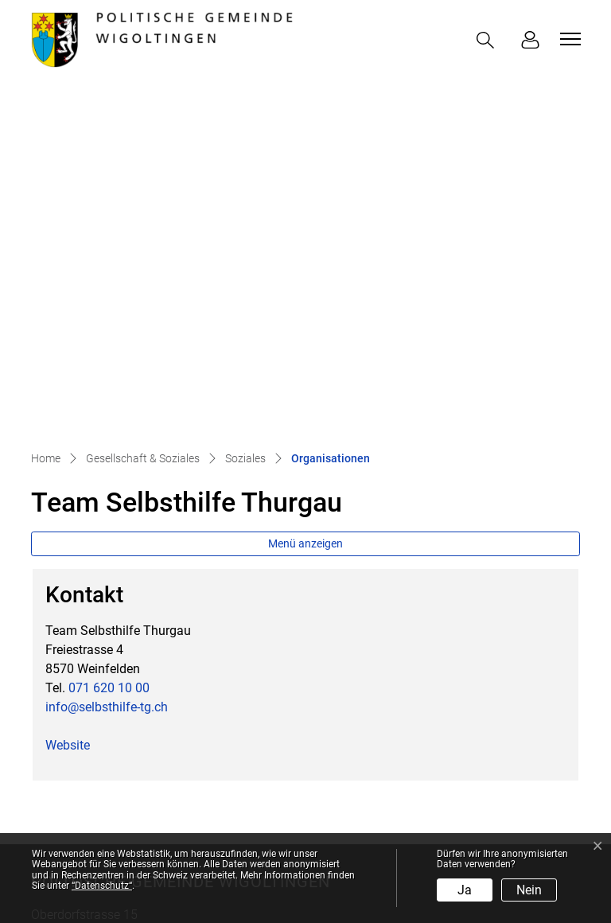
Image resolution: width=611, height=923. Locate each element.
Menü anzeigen (305, 204)
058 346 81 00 (118, 626)
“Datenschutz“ (102, 885)
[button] (488, 40)
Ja (464, 890)
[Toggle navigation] (568, 39)
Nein (529, 890)
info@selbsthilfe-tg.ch (106, 368)
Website (75, 406)
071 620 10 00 (109, 348)
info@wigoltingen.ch (130, 645)
